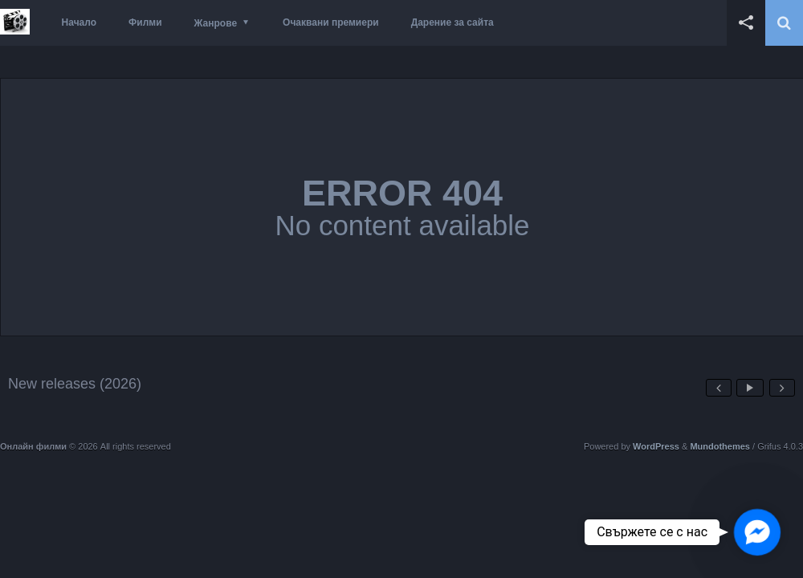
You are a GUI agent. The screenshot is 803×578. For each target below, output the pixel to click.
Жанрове (215, 23)
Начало (79, 22)
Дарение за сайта (452, 22)
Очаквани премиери (331, 22)
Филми (145, 22)
